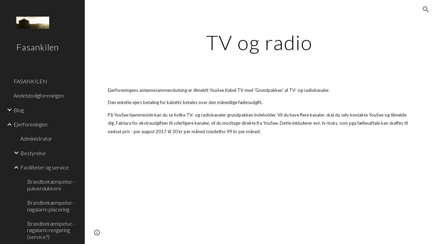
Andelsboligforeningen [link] (39, 95)
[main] (259, 42)
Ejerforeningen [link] (30, 124)
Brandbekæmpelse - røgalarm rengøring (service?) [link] (51, 230)
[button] (426, 9)
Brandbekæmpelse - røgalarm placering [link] (51, 205)
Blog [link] (19, 110)
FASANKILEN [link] (30, 81)
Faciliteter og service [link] (44, 167)
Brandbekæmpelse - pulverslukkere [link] (51, 184)
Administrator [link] (36, 138)
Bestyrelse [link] (33, 153)
